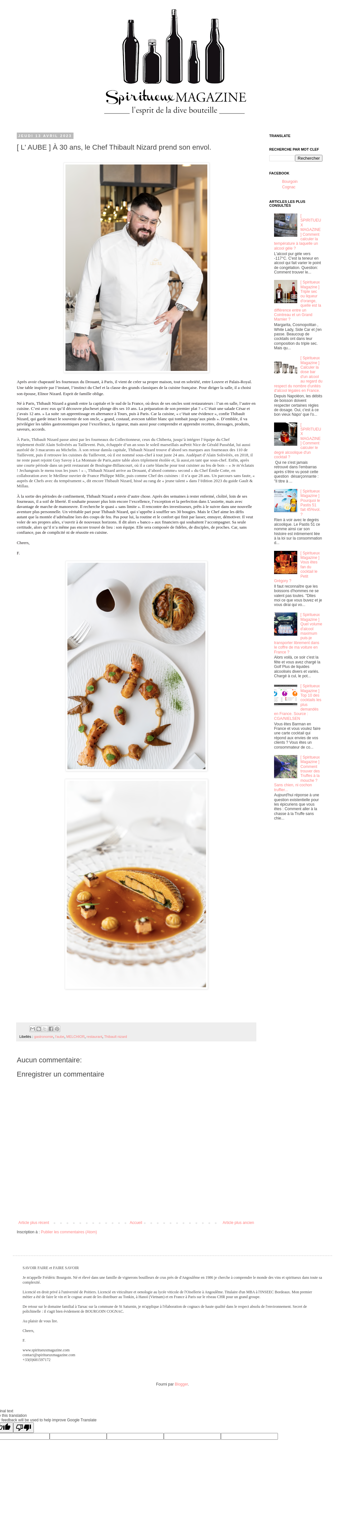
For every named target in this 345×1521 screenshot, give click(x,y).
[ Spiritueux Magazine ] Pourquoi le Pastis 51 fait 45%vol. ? (310, 503)
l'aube (59, 1037)
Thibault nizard (115, 1037)
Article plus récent (33, 1222)
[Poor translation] (23, 1427)
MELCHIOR (75, 1037)
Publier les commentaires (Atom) (69, 1232)
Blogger (181, 1384)
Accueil (136, 1222)
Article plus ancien (238, 1222)
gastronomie (43, 1037)
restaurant (95, 1037)
